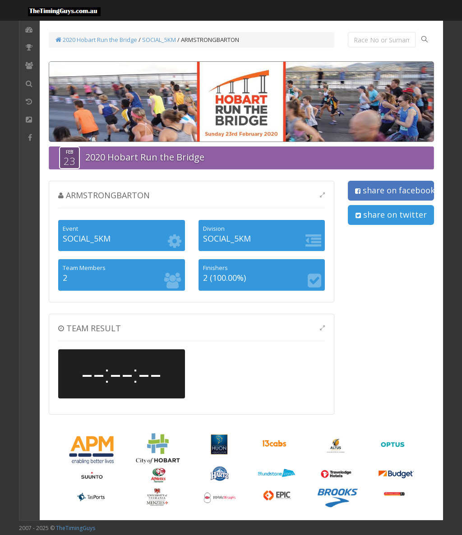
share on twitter (391, 214)
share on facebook (394, 190)
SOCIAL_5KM (159, 40)
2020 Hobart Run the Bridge (96, 40)
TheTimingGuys (75, 528)
